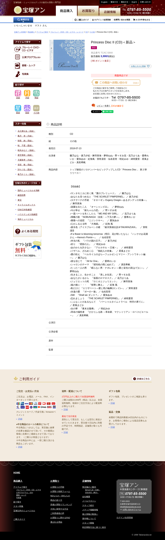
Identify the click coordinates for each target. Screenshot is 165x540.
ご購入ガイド (83, 20)
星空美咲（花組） (25, 155)
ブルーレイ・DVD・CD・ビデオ (28, 490)
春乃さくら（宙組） (26, 174)
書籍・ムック (21, 495)
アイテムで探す (42, 32)
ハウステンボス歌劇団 (27, 214)
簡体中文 (125, 2)
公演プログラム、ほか (24, 493)
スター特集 (18, 506)
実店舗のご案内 (89, 487)
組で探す (17, 502)
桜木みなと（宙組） (26, 150)
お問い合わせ (145, 2)
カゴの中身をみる (142, 20)
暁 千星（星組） (25, 145)
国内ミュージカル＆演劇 (28, 190)
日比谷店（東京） (92, 493)
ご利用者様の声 (57, 513)
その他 (92, 32)
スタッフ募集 (88, 523)
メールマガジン (89, 501)
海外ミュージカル (25, 219)
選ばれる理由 (56, 522)
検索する (23, 20)
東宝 (20, 200)
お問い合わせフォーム (132, 510)
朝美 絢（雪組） (25, 141)
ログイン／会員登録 (102, 20)
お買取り (54, 481)
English (104, 2)
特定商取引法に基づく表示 (94, 527)
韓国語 (134, 2)
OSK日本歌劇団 (25, 209)
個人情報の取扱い (90, 514)
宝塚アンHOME (20, 32)
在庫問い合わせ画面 (122, 20)
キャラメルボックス (26, 205)
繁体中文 (114, 2)
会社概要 (86, 497)
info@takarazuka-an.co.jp (130, 507)
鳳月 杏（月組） (25, 136)
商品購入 (31, 32)
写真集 (18, 498)
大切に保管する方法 (59, 509)
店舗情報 (86, 481)
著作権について (89, 518)
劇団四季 (22, 195)
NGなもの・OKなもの (60, 496)
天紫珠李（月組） (25, 160)
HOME (16, 472)
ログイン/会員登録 (124, 517)
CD (86, 32)
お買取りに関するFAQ (60, 518)
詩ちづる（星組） (25, 169)
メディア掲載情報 (90, 510)
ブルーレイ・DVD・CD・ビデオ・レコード (66, 32)
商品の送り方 (56, 500)
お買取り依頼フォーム (60, 491)
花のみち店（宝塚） (92, 490)
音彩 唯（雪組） (25, 165)
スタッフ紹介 (88, 505)
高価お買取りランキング (61, 504)
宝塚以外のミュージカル (24, 510)
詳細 (20, 419)
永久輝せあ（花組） (26, 131)
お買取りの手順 (57, 487)
